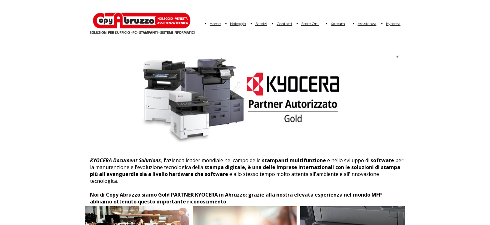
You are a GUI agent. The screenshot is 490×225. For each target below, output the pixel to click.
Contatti (284, 23)
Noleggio (238, 23)
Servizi (261, 23)
